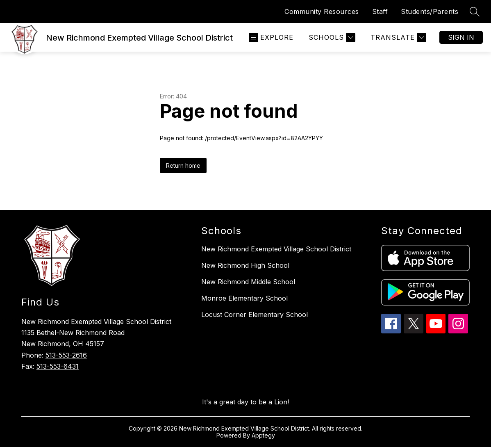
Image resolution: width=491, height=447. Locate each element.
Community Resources (321, 11)
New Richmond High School (245, 265)
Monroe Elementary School (244, 298)
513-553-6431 (57, 366)
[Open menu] (271, 37)
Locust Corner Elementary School (254, 314)
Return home (183, 165)
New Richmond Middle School (248, 282)
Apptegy (263, 435)
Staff (380, 11)
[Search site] (475, 11)
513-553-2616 (66, 355)
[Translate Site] (397, 37)
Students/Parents (429, 11)
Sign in (461, 37)
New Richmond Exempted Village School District (276, 249)
